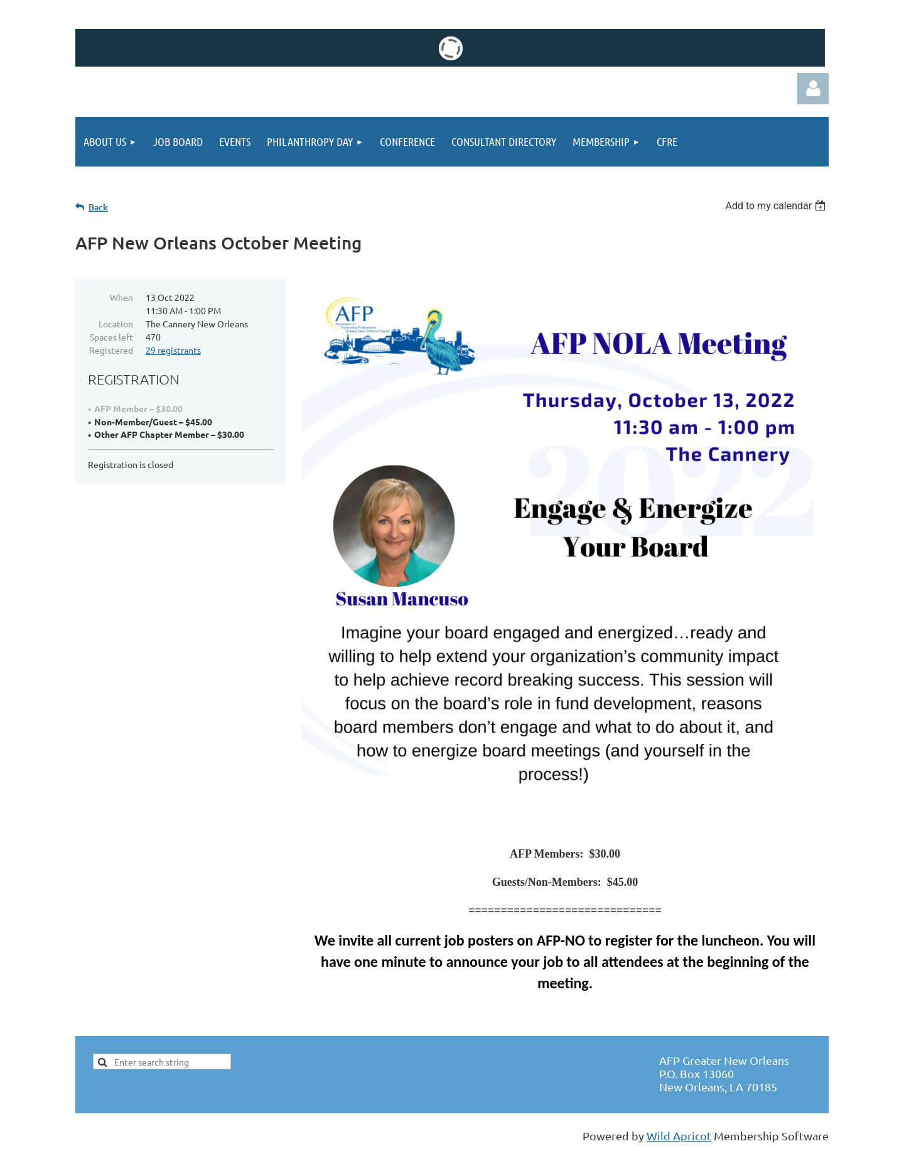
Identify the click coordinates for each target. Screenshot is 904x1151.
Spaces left (111, 336)
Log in (813, 88)
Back (98, 207)
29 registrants (173, 350)
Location (116, 323)
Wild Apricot (679, 1135)
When (121, 297)
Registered (111, 350)
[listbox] (777, 206)
